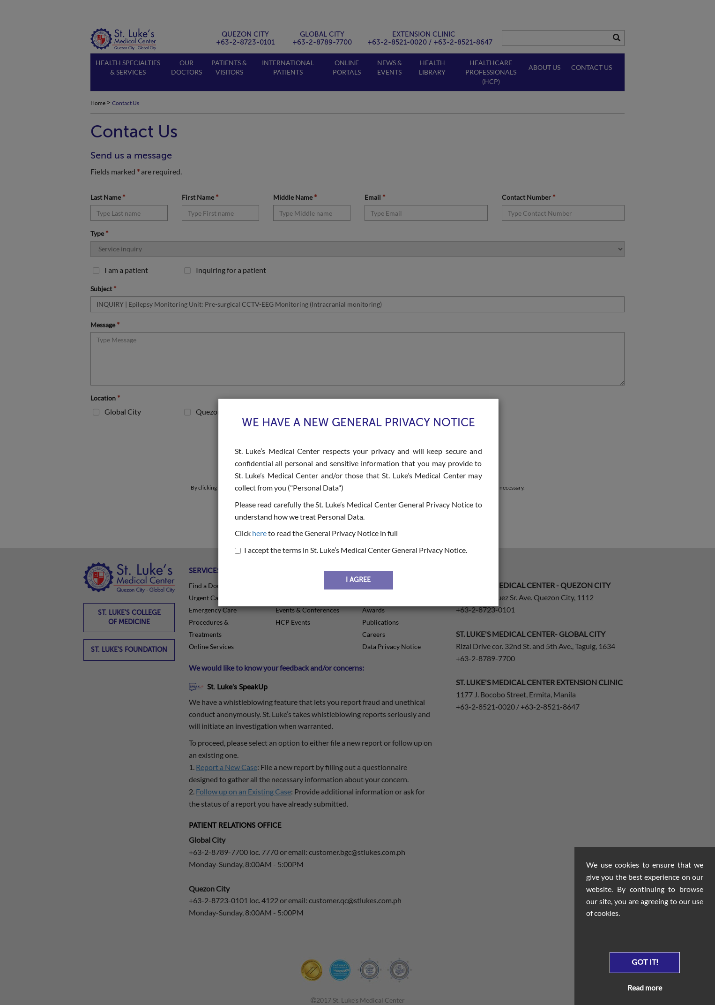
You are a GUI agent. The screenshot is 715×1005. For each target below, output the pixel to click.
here (259, 533)
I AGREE (358, 579)
